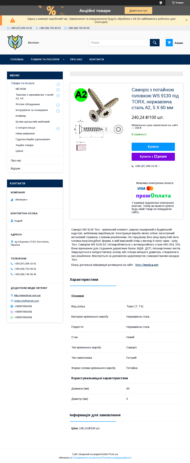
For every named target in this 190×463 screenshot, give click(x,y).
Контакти (96, 59)
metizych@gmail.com (26, 300)
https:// (139, 264)
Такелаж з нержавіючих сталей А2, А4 (34, 96)
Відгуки (15, 168)
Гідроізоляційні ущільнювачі (33, 139)
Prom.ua (113, 454)
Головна (16, 59)
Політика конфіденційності (116, 457)
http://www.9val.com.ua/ (27, 295)
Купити (153, 146)
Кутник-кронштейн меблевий (33, 121)
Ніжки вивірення (25, 133)
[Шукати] (155, 42)
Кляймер (21, 115)
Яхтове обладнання (28, 104)
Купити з (153, 156)
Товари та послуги (44, 59)
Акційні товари (24, 145)
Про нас (76, 59)
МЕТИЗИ (21, 88)
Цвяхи (19, 150)
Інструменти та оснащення (32, 110)
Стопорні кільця (25, 127)
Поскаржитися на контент (86, 457)
